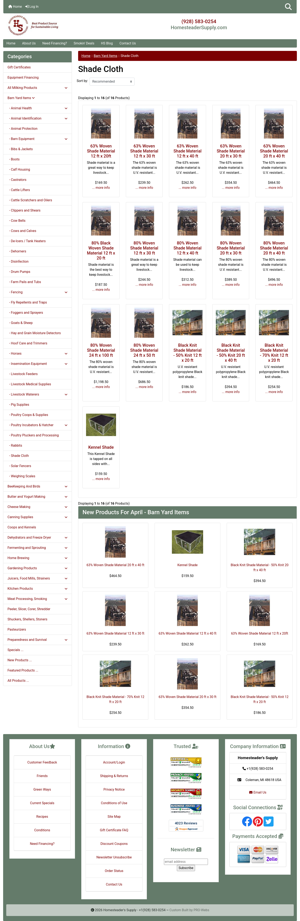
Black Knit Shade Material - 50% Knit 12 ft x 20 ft (187, 353)
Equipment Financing (23, 77)
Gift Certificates (19, 67)
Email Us (257, 792)
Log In (32, 7)
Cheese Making (38, 507)
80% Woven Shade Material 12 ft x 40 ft (188, 248)
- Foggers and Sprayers (25, 313)
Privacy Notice (114, 789)
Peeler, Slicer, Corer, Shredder (29, 609)
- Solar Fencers (19, 466)
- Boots (14, 159)
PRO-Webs (201, 910)
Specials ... (16, 650)
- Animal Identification (38, 118)
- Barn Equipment (38, 139)
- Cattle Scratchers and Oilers (30, 200)
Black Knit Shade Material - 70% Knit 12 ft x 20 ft (274, 353)
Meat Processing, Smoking (38, 599)
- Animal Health (38, 108)
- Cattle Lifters (19, 190)
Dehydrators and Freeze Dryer (38, 537)
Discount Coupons (114, 844)
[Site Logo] (52, 25)
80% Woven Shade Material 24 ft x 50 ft (144, 350)
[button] (288, 7)
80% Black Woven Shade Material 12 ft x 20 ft (101, 251)
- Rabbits (15, 445)
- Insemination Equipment (38, 364)
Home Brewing (38, 558)
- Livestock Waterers (38, 394)
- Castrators (17, 180)
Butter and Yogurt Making (38, 497)
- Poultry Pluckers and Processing (33, 435)
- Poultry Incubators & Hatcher (38, 425)
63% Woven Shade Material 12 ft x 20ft (101, 151)
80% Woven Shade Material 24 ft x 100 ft (101, 350)
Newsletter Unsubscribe (114, 857)
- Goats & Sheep (20, 323)
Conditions (42, 830)
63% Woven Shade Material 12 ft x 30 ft (144, 151)
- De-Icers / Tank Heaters (27, 241)
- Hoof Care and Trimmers (27, 343)
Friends (42, 776)
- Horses (38, 353)
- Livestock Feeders (23, 374)
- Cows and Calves (22, 231)
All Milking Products (38, 88)
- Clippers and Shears (24, 210)
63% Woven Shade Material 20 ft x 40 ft (274, 151)
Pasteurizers (17, 629)
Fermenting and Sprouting (38, 548)
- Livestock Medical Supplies (29, 384)
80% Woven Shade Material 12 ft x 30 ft (144, 248)
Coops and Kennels (22, 527)
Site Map (114, 817)
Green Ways (42, 789)
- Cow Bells (16, 221)
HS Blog (107, 43)
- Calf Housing (19, 169)
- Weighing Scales (21, 476)
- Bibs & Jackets (20, 149)
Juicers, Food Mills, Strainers (38, 578)
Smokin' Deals (84, 43)
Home (15, 7)
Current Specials (42, 803)
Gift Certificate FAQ (114, 830)
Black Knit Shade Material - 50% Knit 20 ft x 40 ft (231, 353)
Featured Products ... (23, 670)
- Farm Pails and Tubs (24, 282)
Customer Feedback (42, 762)
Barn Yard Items (105, 56)
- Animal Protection (23, 129)
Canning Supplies (38, 517)
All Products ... (18, 681)
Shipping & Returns (114, 776)
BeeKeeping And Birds (38, 486)
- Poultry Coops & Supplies (28, 415)
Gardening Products (38, 568)
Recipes (42, 817)
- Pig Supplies (18, 405)
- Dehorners (17, 251)
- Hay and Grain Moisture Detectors (34, 333)
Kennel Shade (101, 447)
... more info (101, 188)
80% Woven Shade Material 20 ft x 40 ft (274, 248)
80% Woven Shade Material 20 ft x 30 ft (231, 248)
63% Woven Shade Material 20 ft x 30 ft (231, 151)
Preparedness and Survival (38, 640)
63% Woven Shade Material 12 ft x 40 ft (188, 151)
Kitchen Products (38, 589)
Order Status (114, 871)
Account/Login (114, 762)
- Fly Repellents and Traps (27, 302)
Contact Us (128, 43)
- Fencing (38, 292)
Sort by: (82, 81)
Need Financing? (54, 43)
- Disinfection (18, 261)
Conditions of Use (114, 803)
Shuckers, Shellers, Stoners (27, 619)
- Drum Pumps (19, 272)
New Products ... (20, 660)
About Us (29, 43)
